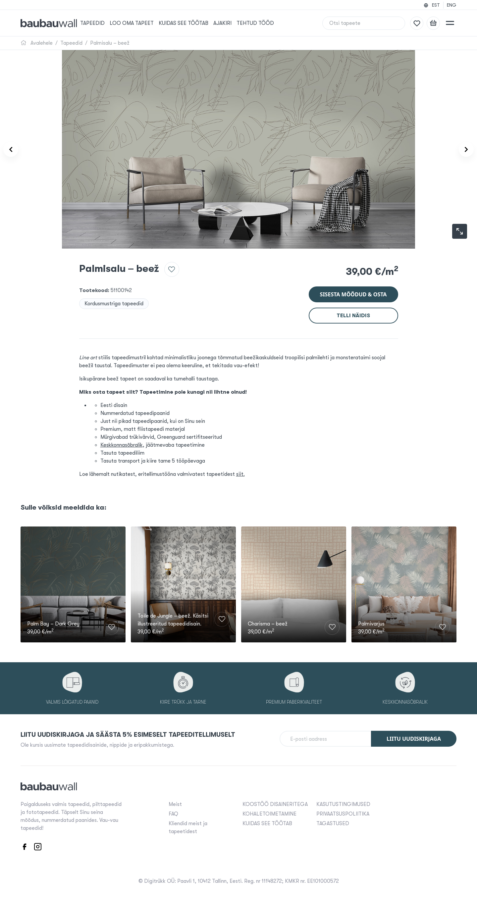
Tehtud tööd (265, 23)
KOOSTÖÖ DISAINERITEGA (275, 803)
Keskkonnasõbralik (121, 441)
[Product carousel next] (461, 149)
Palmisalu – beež (110, 43)
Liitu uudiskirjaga (414, 737)
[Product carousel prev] (15, 149)
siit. (240, 470)
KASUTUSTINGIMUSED (343, 803)
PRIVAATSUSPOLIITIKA (342, 813)
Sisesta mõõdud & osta (353, 290)
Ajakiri (232, 23)
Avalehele (37, 43)
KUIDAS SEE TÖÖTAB (193, 23)
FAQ (173, 813)
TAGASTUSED (332, 822)
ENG (451, 5)
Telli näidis (353, 311)
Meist (175, 803)
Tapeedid (102, 23)
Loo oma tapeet (142, 23)
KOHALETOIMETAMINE (269, 813)
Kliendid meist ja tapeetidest (188, 826)
